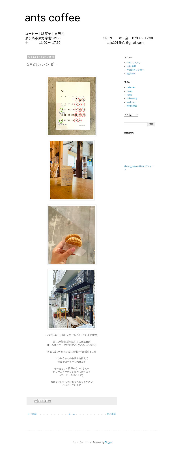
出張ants (131, 73)
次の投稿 (32, 414)
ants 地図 (131, 66)
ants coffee (52, 17)
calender (131, 87)
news (129, 95)
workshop (131, 102)
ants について (133, 62)
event (129, 91)
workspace (132, 106)
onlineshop (132, 98)
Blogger (108, 442)
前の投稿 (111, 414)
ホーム (71, 414)
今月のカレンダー (135, 70)
